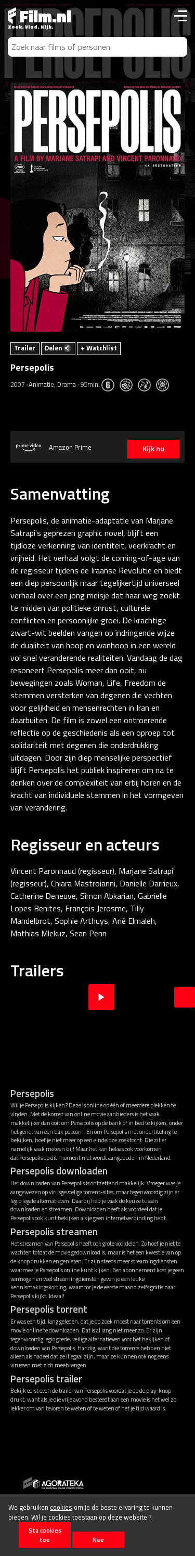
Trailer (24, 348)
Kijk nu (153, 448)
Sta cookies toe (45, 1535)
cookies (61, 1507)
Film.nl (39, 16)
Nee (98, 1539)
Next (184, 997)
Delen (58, 348)
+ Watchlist (99, 348)
